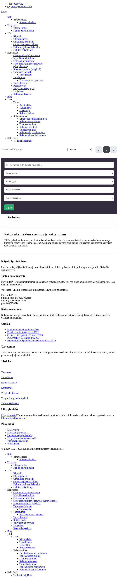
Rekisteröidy (19, 85)
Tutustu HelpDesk (10, 403)
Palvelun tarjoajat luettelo (19, 435)
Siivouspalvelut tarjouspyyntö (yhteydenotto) (35, 500)
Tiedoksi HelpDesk (22, 140)
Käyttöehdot (25, 105)
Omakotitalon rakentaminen (33, 118)
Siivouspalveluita (27, 22)
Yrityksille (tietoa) (10, 393)
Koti (9, 17)
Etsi (9, 207)
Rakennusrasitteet (28, 127)
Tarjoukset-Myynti (22, 72)
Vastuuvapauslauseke (17, 441)
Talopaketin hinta (27, 129)
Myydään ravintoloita (23, 58)
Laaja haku (18, 91)
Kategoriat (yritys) (22, 94)
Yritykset (11, 25)
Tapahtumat (19, 77)
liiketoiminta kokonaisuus (13, 418)
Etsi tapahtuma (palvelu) (31, 80)
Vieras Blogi (13, 443)
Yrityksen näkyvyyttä (23, 88)
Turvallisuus (25, 107)
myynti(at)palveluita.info (19, 6)
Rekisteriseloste (27, 113)
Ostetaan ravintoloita (23, 61)
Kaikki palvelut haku (23, 30)
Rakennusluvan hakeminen (32, 135)
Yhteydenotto (20, 28)
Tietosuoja (24, 110)
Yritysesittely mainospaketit (15, 398)
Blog (9, 96)
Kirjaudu (17, 36)
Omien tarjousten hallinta (25, 44)
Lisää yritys (13, 430)
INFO (4, 11)
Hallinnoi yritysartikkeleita (26, 47)
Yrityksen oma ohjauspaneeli (21, 438)
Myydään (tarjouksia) (17, 432)
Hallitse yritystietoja (23, 50)
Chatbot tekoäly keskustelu (26, 55)
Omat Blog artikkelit (23, 41)
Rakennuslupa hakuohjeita (32, 132)
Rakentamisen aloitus (29, 121)
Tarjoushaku (25, 74)
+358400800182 (15, 3)
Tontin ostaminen (27, 124)
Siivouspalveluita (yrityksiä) (27, 69)
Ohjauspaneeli (20, 39)
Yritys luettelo (20, 83)
